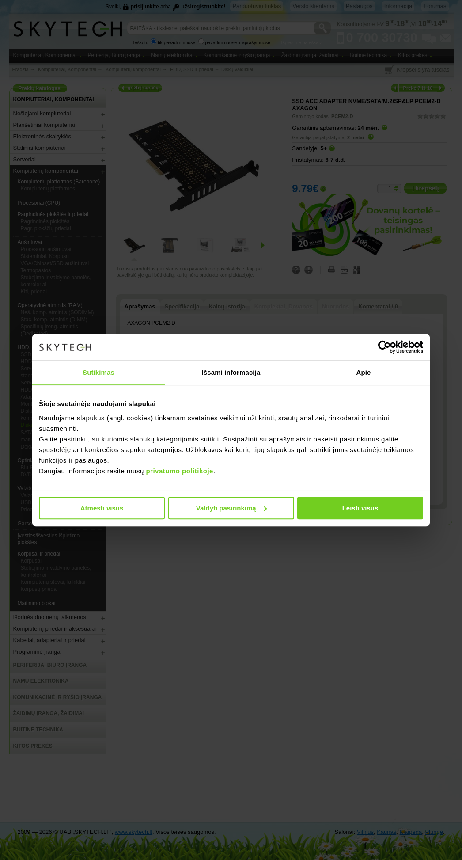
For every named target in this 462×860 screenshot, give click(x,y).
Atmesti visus (102, 508)
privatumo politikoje (179, 471)
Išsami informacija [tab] (231, 372)
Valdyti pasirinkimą (231, 508)
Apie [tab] (363, 372)
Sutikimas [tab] (98, 372)
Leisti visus (360, 508)
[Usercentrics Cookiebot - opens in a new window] (384, 347)
